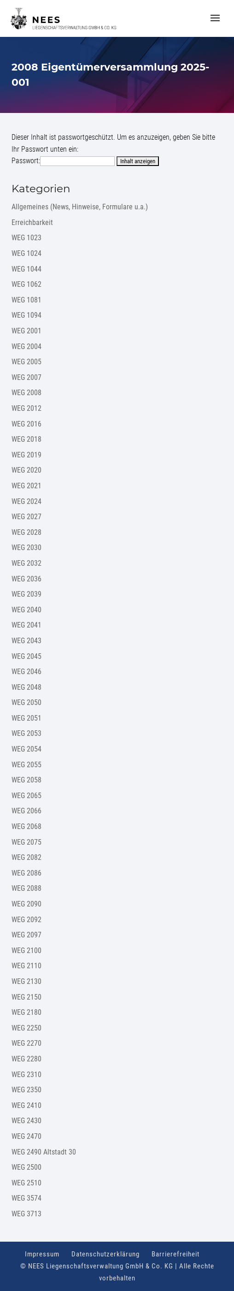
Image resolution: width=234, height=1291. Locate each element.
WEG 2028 (26, 532)
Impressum (42, 1254)
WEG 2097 (26, 934)
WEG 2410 (26, 1105)
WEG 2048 (26, 687)
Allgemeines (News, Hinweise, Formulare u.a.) (80, 206)
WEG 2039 (26, 594)
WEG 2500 (26, 1167)
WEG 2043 (26, 640)
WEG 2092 (26, 919)
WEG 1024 (26, 253)
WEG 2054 (26, 749)
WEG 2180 (26, 1012)
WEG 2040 (26, 609)
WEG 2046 (26, 671)
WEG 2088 (26, 888)
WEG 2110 (26, 965)
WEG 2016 (26, 424)
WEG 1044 (26, 269)
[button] (215, 24)
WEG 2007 (26, 377)
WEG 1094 (26, 315)
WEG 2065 (26, 795)
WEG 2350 (26, 1089)
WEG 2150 (26, 997)
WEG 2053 (26, 733)
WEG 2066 (26, 810)
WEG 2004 (26, 346)
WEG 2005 (26, 361)
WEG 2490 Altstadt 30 (44, 1152)
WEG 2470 (26, 1136)
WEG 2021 (26, 485)
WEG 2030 (26, 547)
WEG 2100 (26, 950)
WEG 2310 (26, 1074)
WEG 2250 (26, 1028)
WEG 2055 (26, 764)
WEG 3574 (26, 1198)
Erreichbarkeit (32, 222)
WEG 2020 (26, 470)
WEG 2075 (26, 842)
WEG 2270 (26, 1043)
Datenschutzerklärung (105, 1254)
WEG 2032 (26, 563)
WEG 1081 (26, 300)
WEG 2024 (26, 501)
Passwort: (63, 160)
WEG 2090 (26, 904)
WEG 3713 (26, 1213)
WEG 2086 (26, 873)
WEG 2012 (26, 408)
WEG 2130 (26, 981)
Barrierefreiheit (175, 1254)
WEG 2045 (26, 656)
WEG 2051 (26, 718)
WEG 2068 (26, 826)
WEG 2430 (26, 1120)
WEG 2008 (26, 392)
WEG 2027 (26, 516)
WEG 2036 (26, 578)
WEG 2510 (26, 1182)
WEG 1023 (26, 237)
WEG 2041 (26, 625)
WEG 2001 (26, 330)
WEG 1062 (26, 284)
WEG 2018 (26, 439)
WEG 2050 (26, 702)
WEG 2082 (26, 857)
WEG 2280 (26, 1058)
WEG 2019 (26, 454)
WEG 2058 (26, 780)
